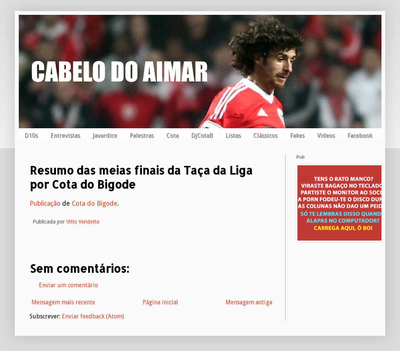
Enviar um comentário (68, 285)
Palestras (142, 135)
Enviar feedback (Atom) (93, 316)
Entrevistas (65, 135)
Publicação (45, 203)
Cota (172, 135)
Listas (233, 135)
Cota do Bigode (94, 203)
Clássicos (265, 135)
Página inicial (160, 302)
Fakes (297, 135)
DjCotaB (202, 135)
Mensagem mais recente (63, 302)
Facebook (359, 135)
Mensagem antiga (249, 302)
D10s (31, 135)
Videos (326, 135)
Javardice (105, 135)
